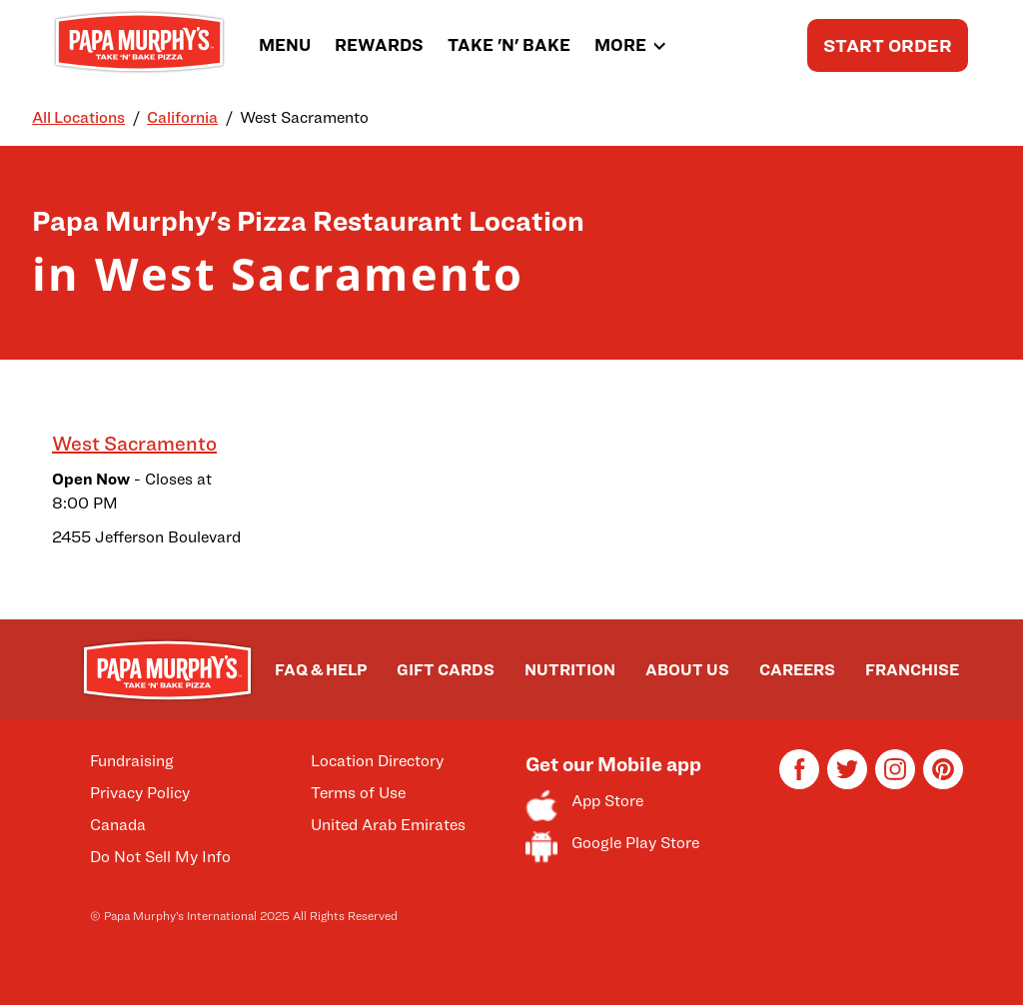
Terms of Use (358, 792)
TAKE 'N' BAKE (509, 45)
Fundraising (132, 760)
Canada (118, 824)
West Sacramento (134, 444)
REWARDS (379, 45)
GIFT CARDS (446, 669)
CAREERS (797, 669)
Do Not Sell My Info (160, 856)
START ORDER (887, 45)
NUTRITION (569, 669)
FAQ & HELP (321, 669)
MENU (285, 45)
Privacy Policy (140, 792)
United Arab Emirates (388, 824)
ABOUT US (687, 669)
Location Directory (377, 760)
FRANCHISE (912, 669)
